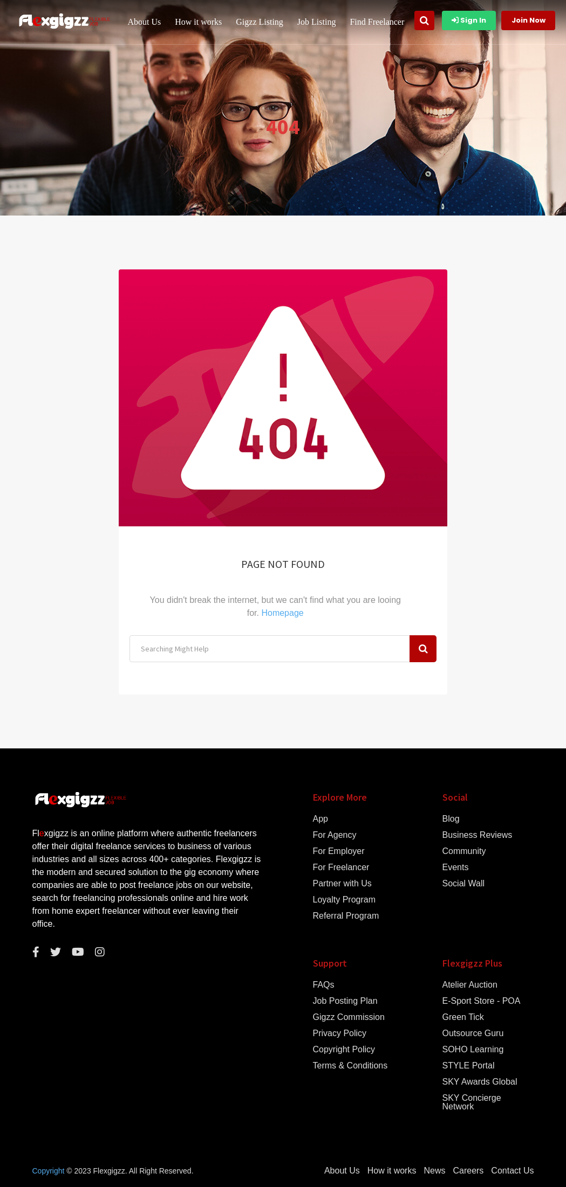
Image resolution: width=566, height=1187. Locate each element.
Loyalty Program (344, 900)
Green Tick (463, 1017)
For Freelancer (341, 867)
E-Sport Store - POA (481, 1001)
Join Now (528, 20)
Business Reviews (477, 835)
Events (455, 867)
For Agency (335, 835)
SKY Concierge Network (471, 1102)
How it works (198, 21)
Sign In (469, 20)
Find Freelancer (377, 21)
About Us (144, 21)
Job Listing (317, 21)
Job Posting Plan (345, 1001)
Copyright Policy (344, 1049)
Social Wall (463, 883)
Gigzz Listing (260, 21)
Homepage (282, 612)
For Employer (339, 851)
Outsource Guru (473, 1033)
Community (464, 851)
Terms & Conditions (350, 1065)
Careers (468, 1171)
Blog (451, 819)
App (320, 819)
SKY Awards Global (479, 1082)
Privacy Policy (340, 1033)
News (434, 1171)
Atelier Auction (469, 985)
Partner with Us (342, 883)
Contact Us (512, 1171)
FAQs (324, 985)
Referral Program (346, 916)
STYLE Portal (468, 1065)
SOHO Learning (473, 1049)
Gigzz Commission (349, 1017)
